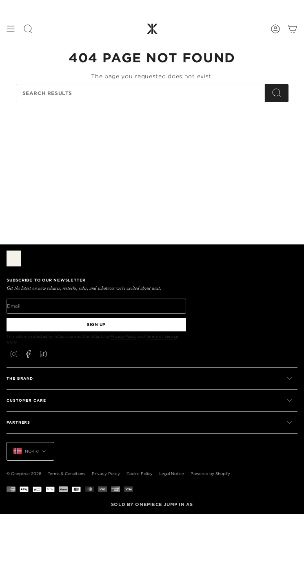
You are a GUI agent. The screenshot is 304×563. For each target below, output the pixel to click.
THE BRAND (150, 378)
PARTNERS (150, 422)
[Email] (96, 306)
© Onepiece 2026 (24, 473)
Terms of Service (162, 336)
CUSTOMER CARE (150, 400)
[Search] (276, 93)
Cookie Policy (139, 473)
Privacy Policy (123, 336)
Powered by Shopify (210, 473)
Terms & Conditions (66, 473)
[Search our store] (140, 93)
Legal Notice (171, 473)
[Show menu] (10, 29)
